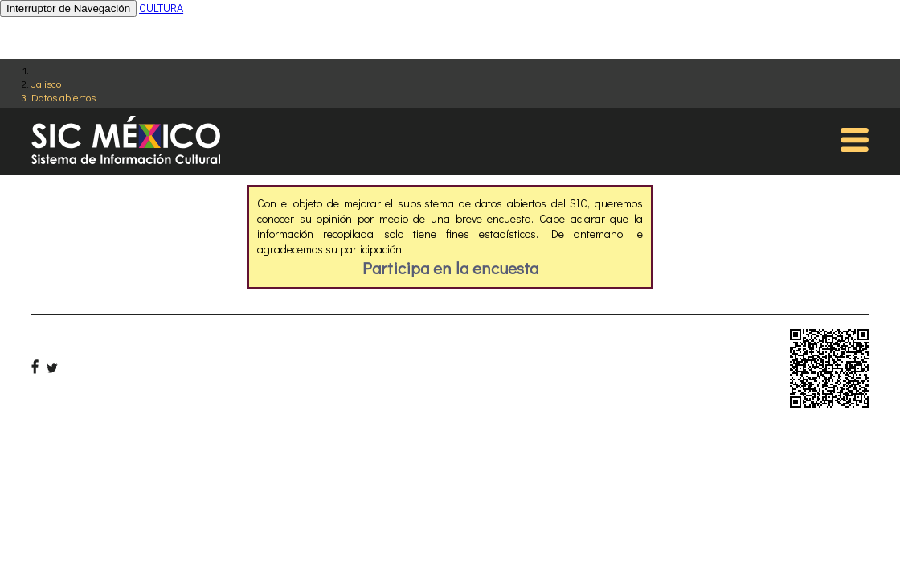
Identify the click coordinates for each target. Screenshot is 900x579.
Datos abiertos (63, 97)
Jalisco (46, 83)
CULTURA (161, 7)
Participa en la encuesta (450, 268)
